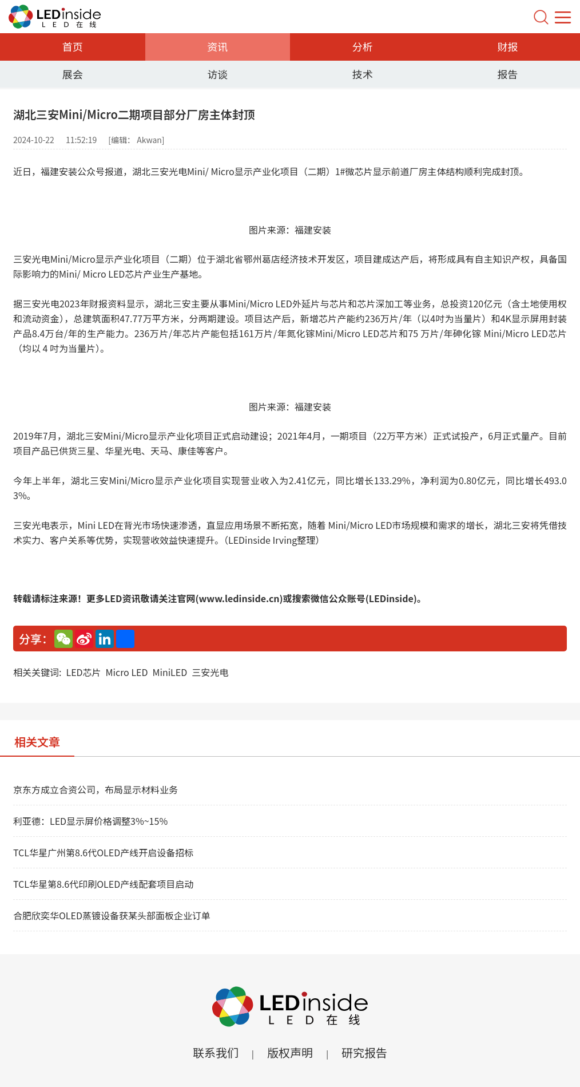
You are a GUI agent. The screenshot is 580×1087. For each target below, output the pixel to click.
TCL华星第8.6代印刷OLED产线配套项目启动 (103, 884)
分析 (362, 46)
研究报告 (364, 1052)
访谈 (217, 73)
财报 (507, 46)
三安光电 (210, 672)
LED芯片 (83, 672)
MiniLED (170, 672)
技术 (362, 73)
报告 (507, 73)
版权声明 (290, 1052)
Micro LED (127, 672)
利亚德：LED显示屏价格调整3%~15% (90, 821)
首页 (72, 46)
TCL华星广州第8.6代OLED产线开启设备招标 (103, 852)
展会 (72, 73)
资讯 (217, 46)
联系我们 (216, 1052)
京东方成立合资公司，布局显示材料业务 (95, 789)
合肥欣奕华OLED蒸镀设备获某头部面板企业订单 (111, 915)
